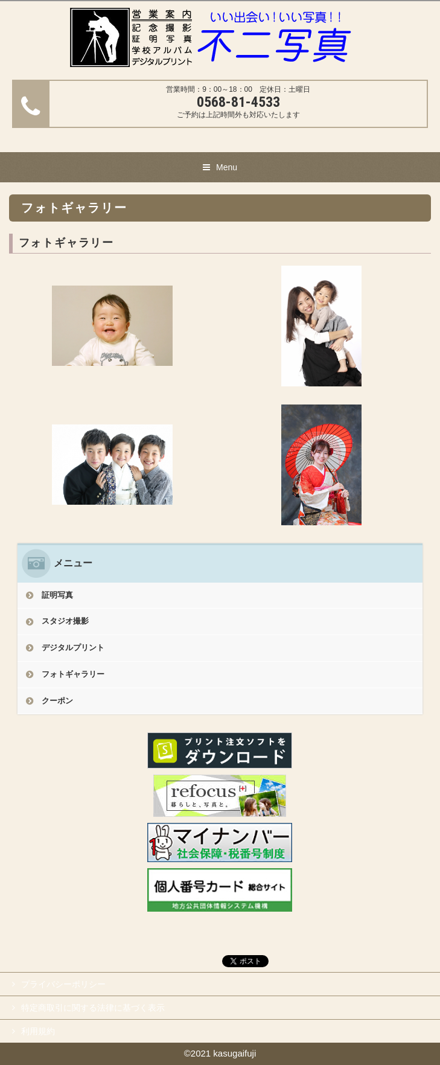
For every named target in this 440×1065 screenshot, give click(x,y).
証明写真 (57, 595)
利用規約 (38, 1031)
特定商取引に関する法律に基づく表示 (93, 1007)
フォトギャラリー (73, 674)
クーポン (57, 700)
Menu (226, 167)
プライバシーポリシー (63, 984)
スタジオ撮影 (65, 620)
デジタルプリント (73, 647)
